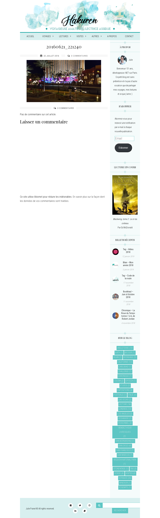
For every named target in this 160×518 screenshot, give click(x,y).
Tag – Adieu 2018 (128, 250)
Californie (123, 362)
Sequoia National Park (125, 459)
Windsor (123, 483)
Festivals (118, 395)
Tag (132, 468)
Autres (97, 36)
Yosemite (123, 487)
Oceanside (123, 418)
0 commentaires (79, 56)
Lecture (123, 404)
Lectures (65, 36)
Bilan (116, 357)
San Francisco (123, 450)
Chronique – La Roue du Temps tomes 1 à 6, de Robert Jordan (128, 314)
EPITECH (129, 381)
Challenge (123, 371)
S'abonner (123, 147)
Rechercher (120, 510)
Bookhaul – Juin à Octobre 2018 (128, 294)
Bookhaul (129, 357)
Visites (81, 36)
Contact (129, 36)
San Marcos (124, 455)
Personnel (123, 423)
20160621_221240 (64, 46)
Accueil (30, 36)
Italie (130, 395)
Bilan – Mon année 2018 (128, 264)
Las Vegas (124, 399)
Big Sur (128, 352)
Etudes (123, 385)
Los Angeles (124, 413)
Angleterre (123, 348)
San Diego (123, 445)
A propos (112, 36)
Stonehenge (119, 468)
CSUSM (117, 381)
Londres (123, 409)
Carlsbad (123, 366)
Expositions (124, 390)
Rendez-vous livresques (125, 430)
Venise (118, 473)
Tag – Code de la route (128, 277)
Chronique (123, 376)
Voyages (47, 36)
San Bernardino (124, 441)
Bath (117, 352)
